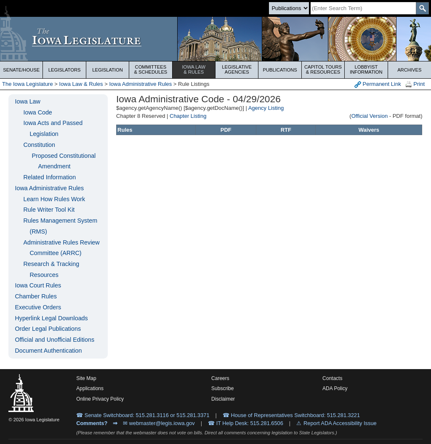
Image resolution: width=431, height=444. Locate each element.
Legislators (64, 69)
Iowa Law (194, 69)
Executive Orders (38, 307)
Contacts (332, 378)
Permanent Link (377, 84)
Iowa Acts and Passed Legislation (52, 128)
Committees (150, 69)
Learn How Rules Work (54, 199)
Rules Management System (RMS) (60, 226)
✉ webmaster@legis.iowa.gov (159, 423)
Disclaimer (223, 399)
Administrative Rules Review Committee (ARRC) (61, 248)
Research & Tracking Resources (51, 269)
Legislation (107, 69)
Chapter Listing (188, 116)
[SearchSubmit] (422, 8)
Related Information (49, 177)
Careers (220, 378)
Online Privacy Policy (100, 399)
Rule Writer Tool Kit (48, 209)
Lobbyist (366, 69)
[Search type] (289, 8)
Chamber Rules (35, 296)
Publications (280, 69)
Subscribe (222, 388)
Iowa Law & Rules (81, 84)
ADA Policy (334, 388)
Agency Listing (266, 108)
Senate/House (21, 69)
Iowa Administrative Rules (140, 84)
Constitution (39, 144)
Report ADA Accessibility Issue (340, 423)
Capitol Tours (323, 69)
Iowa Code (37, 112)
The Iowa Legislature (27, 84)
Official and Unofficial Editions (54, 339)
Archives (409, 69)
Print (415, 84)
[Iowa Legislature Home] (215, 39)
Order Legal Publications (48, 328)
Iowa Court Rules (38, 285)
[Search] (363, 8)
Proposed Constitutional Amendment (64, 161)
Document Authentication (48, 350)
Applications (90, 388)
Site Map (86, 378)
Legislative (237, 69)
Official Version (369, 116)
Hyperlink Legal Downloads (51, 318)
